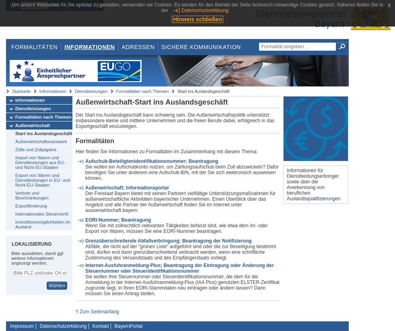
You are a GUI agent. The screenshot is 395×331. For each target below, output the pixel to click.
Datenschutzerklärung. (205, 10)
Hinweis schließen (197, 19)
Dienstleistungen (91, 91)
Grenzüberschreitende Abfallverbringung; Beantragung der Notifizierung (168, 241)
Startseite (21, 91)
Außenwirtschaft (32, 125)
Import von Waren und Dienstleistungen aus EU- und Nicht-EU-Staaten (40, 162)
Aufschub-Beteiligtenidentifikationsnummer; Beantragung (151, 161)
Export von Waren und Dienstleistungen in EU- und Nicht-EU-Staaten (42, 180)
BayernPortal (128, 326)
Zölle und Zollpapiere (36, 149)
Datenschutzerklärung (63, 326)
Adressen (137, 47)
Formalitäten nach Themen (142, 91)
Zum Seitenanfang (99, 312)
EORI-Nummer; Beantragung (118, 220)
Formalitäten (34, 47)
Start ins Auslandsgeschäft (43, 133)
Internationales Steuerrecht (41, 214)
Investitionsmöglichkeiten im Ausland (42, 224)
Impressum (22, 326)
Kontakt (101, 326)
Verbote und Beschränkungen (32, 195)
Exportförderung (31, 206)
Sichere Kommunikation (201, 47)
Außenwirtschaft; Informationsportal (127, 188)
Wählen (57, 285)
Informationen (89, 47)
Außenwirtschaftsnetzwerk (41, 141)
